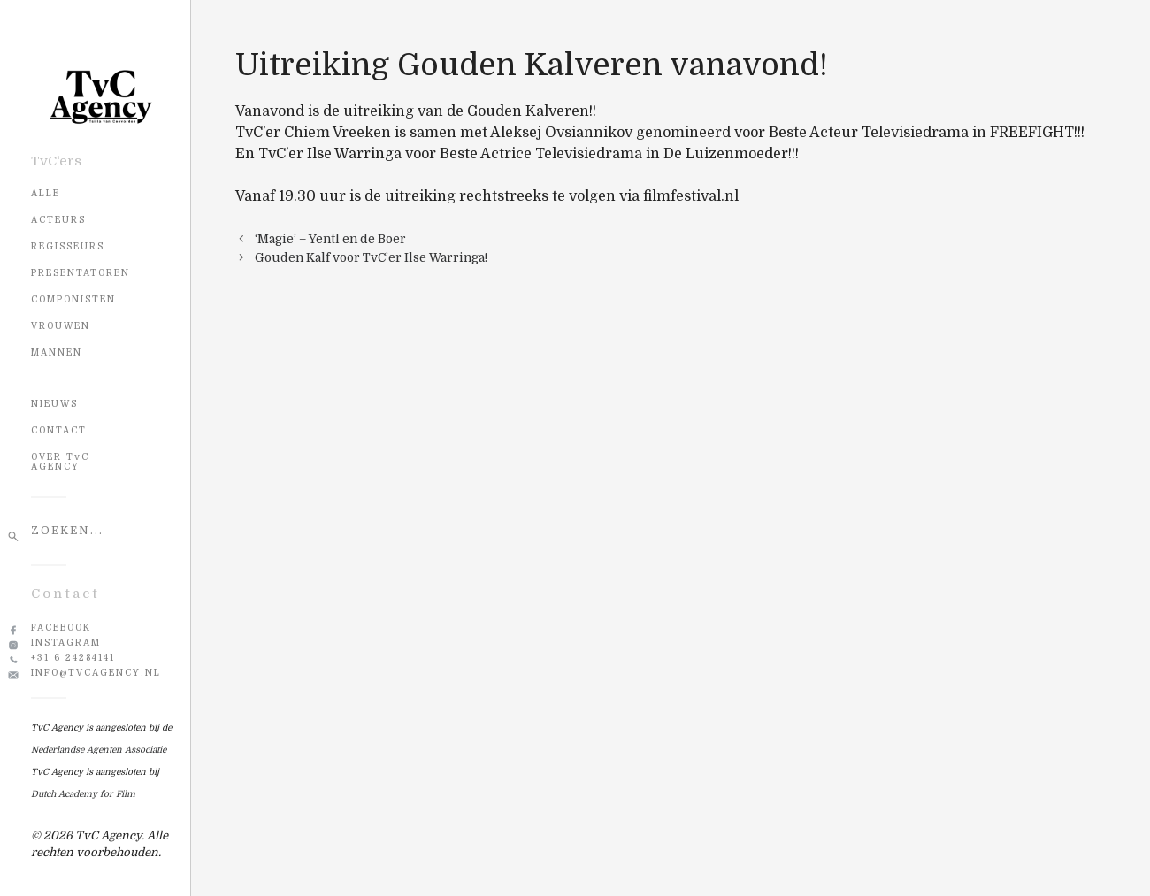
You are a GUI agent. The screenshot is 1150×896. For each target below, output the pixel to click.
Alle (45, 193)
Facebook (61, 627)
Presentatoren (80, 273)
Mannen (56, 352)
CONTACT (59, 430)
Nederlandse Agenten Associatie (98, 749)
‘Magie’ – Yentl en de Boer (330, 239)
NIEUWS (54, 404)
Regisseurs (67, 246)
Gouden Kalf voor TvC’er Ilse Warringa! (371, 257)
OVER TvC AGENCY (60, 461)
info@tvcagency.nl (96, 673)
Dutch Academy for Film (83, 794)
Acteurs (58, 220)
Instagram (66, 642)
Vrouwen (60, 326)
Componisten (73, 299)
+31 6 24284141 (73, 657)
